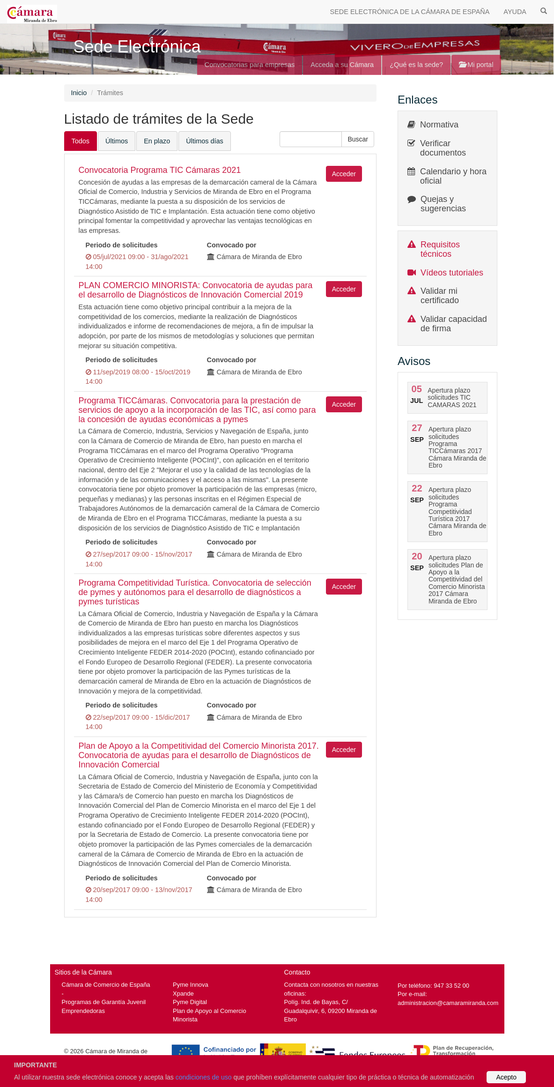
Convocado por (232, 245)
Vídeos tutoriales (452, 272)
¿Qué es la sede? (416, 64)
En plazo (157, 141)
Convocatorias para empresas (250, 64)
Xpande (183, 993)
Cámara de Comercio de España (106, 984)
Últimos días (204, 141)
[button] (357, 139)
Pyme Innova (190, 984)
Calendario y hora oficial (453, 176)
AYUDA (514, 11)
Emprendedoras (83, 1010)
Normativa (439, 124)
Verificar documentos (443, 148)
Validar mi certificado (440, 295)
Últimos (116, 141)
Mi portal (476, 64)
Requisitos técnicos (440, 249)
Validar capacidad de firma (454, 323)
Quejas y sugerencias (443, 203)
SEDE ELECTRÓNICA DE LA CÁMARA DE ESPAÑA (410, 11)
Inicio (79, 93)
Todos (81, 141)
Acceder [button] (344, 174)
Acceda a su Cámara (342, 64)
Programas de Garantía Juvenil (104, 1001)
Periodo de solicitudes (122, 245)
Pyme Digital (190, 1001)
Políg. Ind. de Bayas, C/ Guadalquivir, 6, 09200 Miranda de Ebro (330, 1010)
